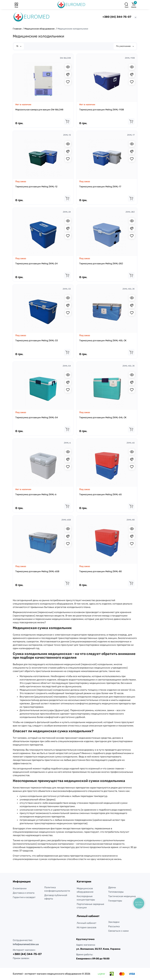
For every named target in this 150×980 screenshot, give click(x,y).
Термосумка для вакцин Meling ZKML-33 (36, 340)
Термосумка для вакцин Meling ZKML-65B (37, 571)
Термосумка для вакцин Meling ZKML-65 (100, 494)
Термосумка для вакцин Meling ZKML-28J (101, 263)
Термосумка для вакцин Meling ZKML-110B (101, 109)
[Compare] (68, 74)
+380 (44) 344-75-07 (116, 16)
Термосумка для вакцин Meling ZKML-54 (36, 417)
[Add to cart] (67, 121)
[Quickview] (68, 67)
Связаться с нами (118, 930)
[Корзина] (133, 4)
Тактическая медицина (122, 896)
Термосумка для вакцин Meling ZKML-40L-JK (102, 340)
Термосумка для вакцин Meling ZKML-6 (35, 494)
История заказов (86, 927)
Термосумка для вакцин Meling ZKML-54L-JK (102, 417)
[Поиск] (126, 4)
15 (18, 46)
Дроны (112, 887)
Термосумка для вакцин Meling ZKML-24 (36, 263)
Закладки (113, 922)
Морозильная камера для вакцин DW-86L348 (39, 109)
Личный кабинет (86, 923)
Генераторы (115, 900)
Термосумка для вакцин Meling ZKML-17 (100, 186)
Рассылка (114, 926)
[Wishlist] (68, 82)
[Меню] (16, 4)
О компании (20, 888)
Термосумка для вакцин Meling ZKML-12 (36, 186)
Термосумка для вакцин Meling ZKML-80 (100, 571)
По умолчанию (125, 46)
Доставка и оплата (23, 892)
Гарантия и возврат (24, 897)
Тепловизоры (116, 891)
